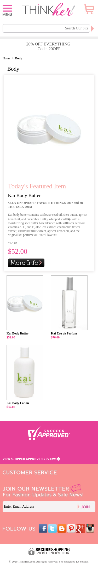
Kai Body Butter (24, 195)
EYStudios (82, 561)
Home (6, 58)
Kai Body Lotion (18, 403)
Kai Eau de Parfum (64, 333)
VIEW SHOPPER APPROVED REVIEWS (31, 459)
